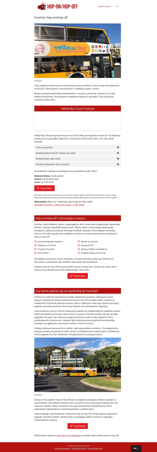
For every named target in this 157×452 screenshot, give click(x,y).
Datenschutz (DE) (79, 448)
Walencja (76, 435)
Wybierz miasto (106, 6)
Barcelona (62, 435)
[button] (117, 6)
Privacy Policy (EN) (95, 448)
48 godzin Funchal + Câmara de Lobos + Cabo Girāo (59, 204)
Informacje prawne (62, 448)
